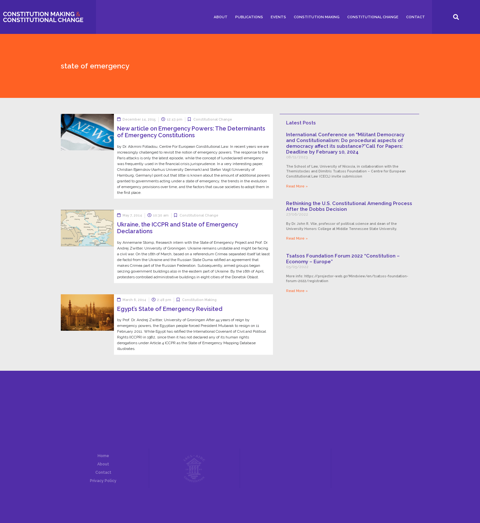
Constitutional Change (372, 17)
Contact (415, 17)
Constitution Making (317, 17)
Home (103, 456)
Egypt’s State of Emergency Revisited (169, 308)
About (221, 17)
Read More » (297, 186)
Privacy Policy (103, 481)
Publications (249, 17)
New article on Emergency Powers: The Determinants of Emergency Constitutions (191, 132)
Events (278, 17)
